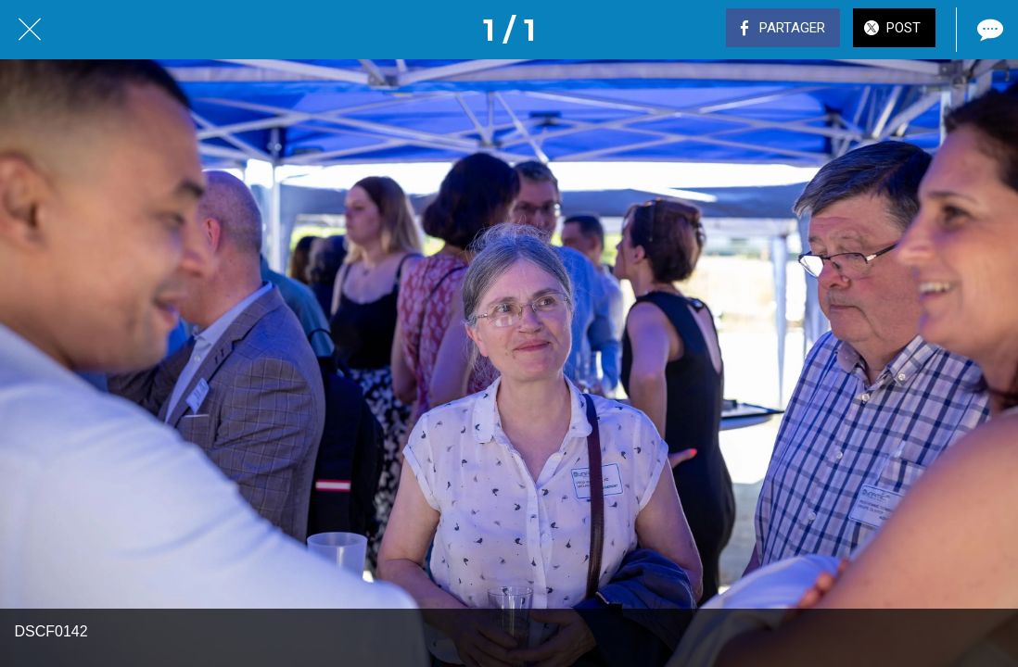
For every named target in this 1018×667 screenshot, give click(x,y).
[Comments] (988, 29)
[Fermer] (30, 30)
